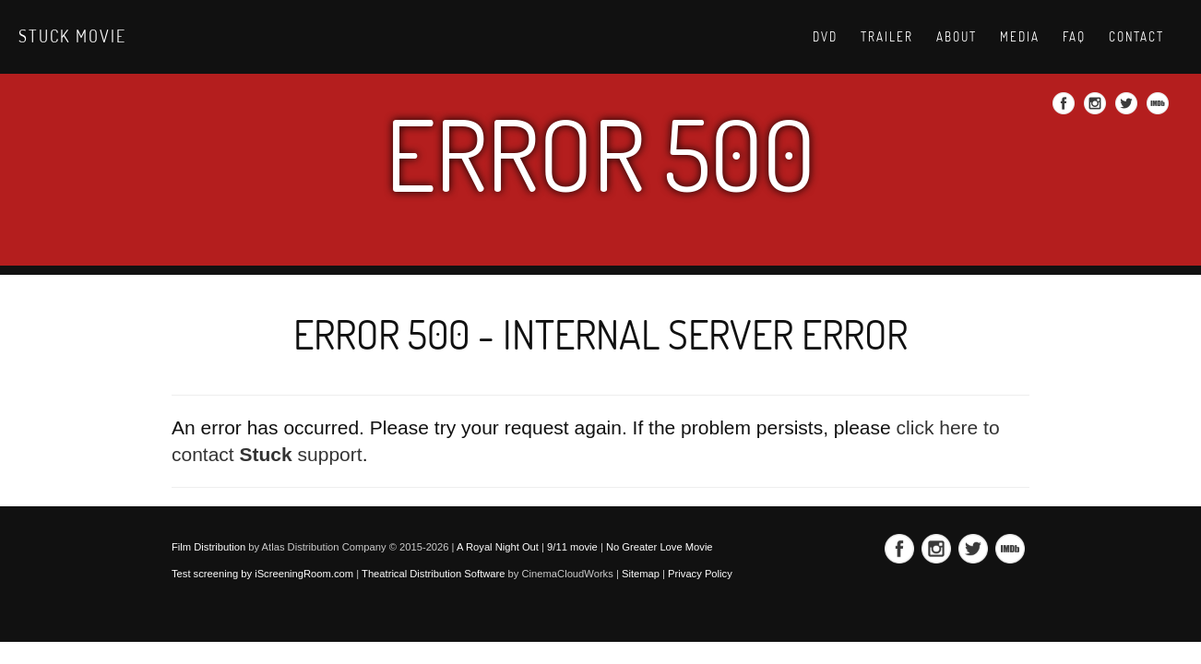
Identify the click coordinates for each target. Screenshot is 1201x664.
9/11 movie (572, 546)
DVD (825, 37)
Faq (1074, 37)
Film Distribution (208, 546)
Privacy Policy (700, 573)
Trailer (887, 37)
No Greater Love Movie (659, 546)
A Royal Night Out (498, 546)
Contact (1136, 37)
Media (1020, 37)
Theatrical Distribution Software (433, 573)
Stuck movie (72, 36)
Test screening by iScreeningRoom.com (262, 573)
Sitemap (641, 573)
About (956, 37)
